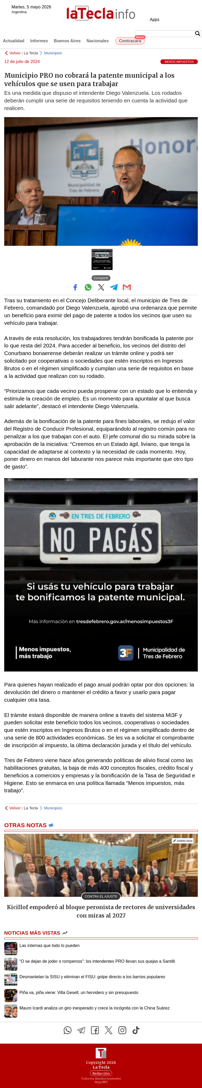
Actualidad (13, 41)
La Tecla (31, 53)
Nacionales (98, 41)
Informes (39, 41)
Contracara (131, 40)
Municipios (53, 53)
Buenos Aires (67, 41)
